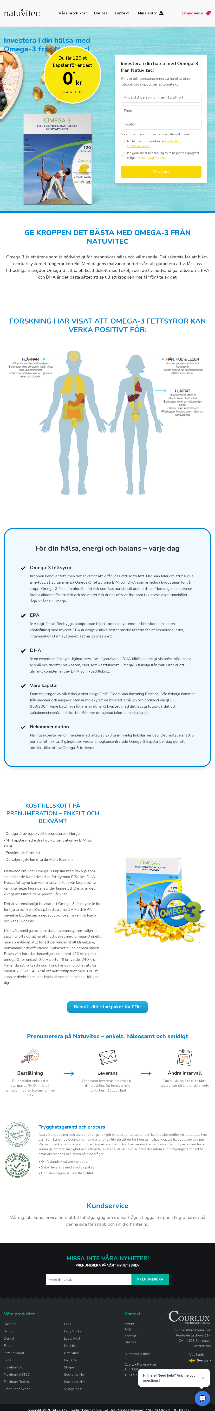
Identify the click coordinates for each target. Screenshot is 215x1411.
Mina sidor (151, 13)
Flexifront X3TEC (17, 1377)
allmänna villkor (138, 146)
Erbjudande (196, 13)
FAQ (127, 1332)
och (184, 141)
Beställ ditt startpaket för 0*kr (108, 1008)
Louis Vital (72, 1341)
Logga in (130, 1326)
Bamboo (10, 1327)
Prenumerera (150, 1282)
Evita (7, 1363)
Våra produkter (73, 13)
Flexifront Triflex (16, 1385)
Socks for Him (74, 1385)
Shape (69, 1370)
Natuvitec (71, 1356)
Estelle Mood (14, 1356)
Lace (67, 1327)
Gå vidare (161, 172)
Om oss (101, 13)
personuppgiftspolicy (151, 158)
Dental (9, 1341)
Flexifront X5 (13, 1370)
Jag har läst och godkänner (146, 141)
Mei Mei (70, 1349)
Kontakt (121, 13)
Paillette (70, 1363)
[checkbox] (122, 142)
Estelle (9, 1349)
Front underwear (17, 1392)
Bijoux (8, 1334)
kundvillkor (173, 141)
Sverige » (200, 1363)
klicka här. (142, 712)
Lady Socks (72, 1334)
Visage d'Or (73, 1392)
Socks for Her (74, 1377)
